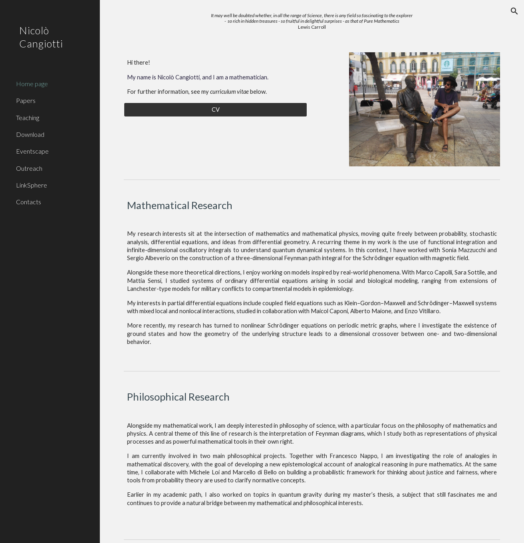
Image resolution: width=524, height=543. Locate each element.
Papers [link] (26, 100)
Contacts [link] (28, 201)
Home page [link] (32, 83)
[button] (514, 11)
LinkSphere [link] (31, 185)
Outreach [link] (29, 168)
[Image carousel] (424, 109)
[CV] (215, 109)
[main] (312, 21)
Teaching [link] (27, 117)
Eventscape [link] (32, 151)
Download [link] (30, 134)
